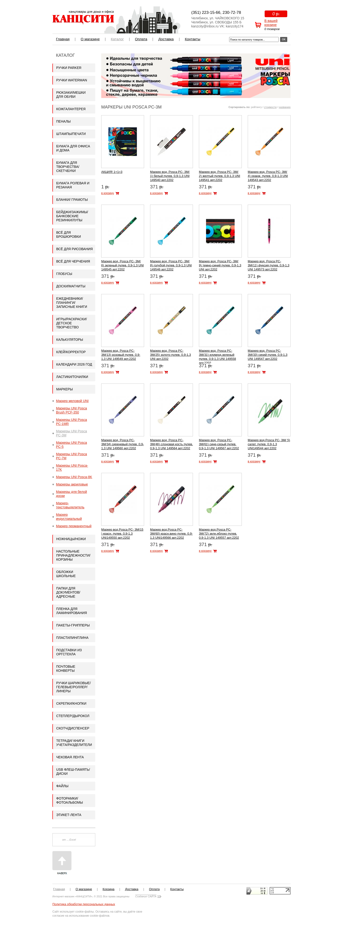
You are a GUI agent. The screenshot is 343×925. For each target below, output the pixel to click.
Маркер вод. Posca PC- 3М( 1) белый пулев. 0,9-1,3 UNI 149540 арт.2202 (170, 176)
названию (285, 107)
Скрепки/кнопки (71, 703)
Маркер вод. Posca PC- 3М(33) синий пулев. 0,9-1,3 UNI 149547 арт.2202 (268, 355)
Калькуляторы (69, 339)
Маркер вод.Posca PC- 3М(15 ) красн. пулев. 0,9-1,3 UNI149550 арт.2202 (122, 533)
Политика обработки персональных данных (83, 904)
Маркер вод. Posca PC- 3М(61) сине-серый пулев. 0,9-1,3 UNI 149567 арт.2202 (219, 444)
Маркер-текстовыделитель (70, 505)
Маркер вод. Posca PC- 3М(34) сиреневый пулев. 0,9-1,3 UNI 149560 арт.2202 (122, 444)
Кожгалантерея (71, 109)
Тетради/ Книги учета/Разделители (74, 743)
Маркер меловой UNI (72, 401)
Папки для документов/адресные (68, 592)
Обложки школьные (66, 574)
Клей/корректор (71, 352)
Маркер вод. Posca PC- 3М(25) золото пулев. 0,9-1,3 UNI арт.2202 (170, 355)
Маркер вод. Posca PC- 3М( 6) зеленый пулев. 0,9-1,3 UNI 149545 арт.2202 (122, 265)
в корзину (107, 193)
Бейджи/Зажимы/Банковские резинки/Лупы (72, 216)
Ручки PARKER (68, 68)
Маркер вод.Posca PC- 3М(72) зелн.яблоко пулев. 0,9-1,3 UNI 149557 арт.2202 (219, 533)
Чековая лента (70, 757)
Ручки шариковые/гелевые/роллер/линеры (73, 687)
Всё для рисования (74, 249)
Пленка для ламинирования (71, 611)
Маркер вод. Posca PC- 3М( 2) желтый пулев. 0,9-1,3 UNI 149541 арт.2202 (219, 176)
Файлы (62, 786)
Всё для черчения (73, 261)
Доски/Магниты (70, 286)
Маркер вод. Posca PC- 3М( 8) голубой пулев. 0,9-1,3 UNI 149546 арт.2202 (171, 265)
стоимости (270, 107)
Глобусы (64, 274)
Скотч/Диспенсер (72, 728)
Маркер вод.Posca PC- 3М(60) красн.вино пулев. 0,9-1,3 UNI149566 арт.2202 (171, 533)
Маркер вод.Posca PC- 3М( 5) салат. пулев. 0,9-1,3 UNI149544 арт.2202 (269, 444)
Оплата (141, 39)
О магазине (90, 39)
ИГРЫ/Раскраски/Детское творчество (71, 323)
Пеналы (63, 121)
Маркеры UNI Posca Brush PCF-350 (71, 410)
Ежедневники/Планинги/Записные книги (71, 303)
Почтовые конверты (65, 668)
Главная (63, 39)
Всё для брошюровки (68, 234)
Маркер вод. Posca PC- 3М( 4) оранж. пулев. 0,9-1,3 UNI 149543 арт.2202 (268, 176)
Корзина (109, 889)
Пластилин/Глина (72, 638)
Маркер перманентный (73, 526)
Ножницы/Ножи (71, 539)
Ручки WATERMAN (71, 80)
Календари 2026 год (74, 364)
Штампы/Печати (71, 134)
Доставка (166, 39)
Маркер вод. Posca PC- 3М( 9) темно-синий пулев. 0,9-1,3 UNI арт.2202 (220, 265)
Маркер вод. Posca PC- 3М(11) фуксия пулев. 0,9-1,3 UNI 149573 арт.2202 (268, 265)
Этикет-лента (68, 815)
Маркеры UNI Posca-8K (74, 477)
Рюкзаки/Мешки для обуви (71, 94)
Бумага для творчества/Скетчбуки (67, 167)
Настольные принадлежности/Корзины (73, 555)
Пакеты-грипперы (73, 625)
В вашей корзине (270, 23)
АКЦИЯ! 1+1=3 (111, 172)
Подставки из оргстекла (69, 652)
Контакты (192, 39)
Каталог (117, 39)
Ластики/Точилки (72, 377)
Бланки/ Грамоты (72, 200)
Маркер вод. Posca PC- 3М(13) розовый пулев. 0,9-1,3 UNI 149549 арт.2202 (120, 355)
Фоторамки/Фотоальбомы (69, 800)
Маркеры (64, 389)
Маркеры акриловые (72, 484)
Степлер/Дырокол (72, 716)
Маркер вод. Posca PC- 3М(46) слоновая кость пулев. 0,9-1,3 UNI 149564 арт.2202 (171, 444)
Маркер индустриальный (69, 517)
